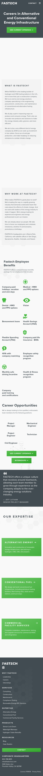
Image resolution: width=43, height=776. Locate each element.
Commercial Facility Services (13, 718)
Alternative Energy (9, 712)
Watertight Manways (10, 730)
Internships (21, 460)
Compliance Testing (10, 700)
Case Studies (7, 744)
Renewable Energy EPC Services (14, 703)
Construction (7, 694)
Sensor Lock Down (9, 727)
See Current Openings (21, 453)
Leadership (7, 677)
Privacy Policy (36, 772)
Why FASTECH (9, 673)
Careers (5, 680)
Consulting (7, 691)
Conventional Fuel (9, 715)
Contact (32, 3)
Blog (4, 741)
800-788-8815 (7, 759)
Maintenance (7, 697)
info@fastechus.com (9, 762)
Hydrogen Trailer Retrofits (12, 732)
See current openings (21, 30)
